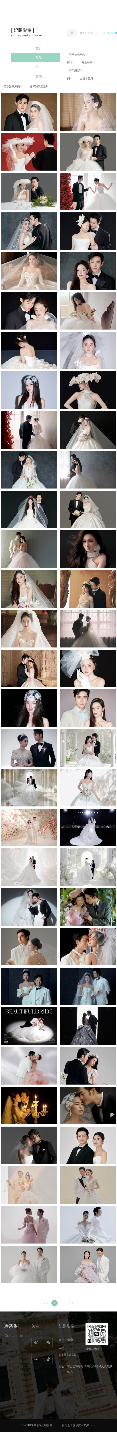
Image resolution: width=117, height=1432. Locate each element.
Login (93, 1425)
